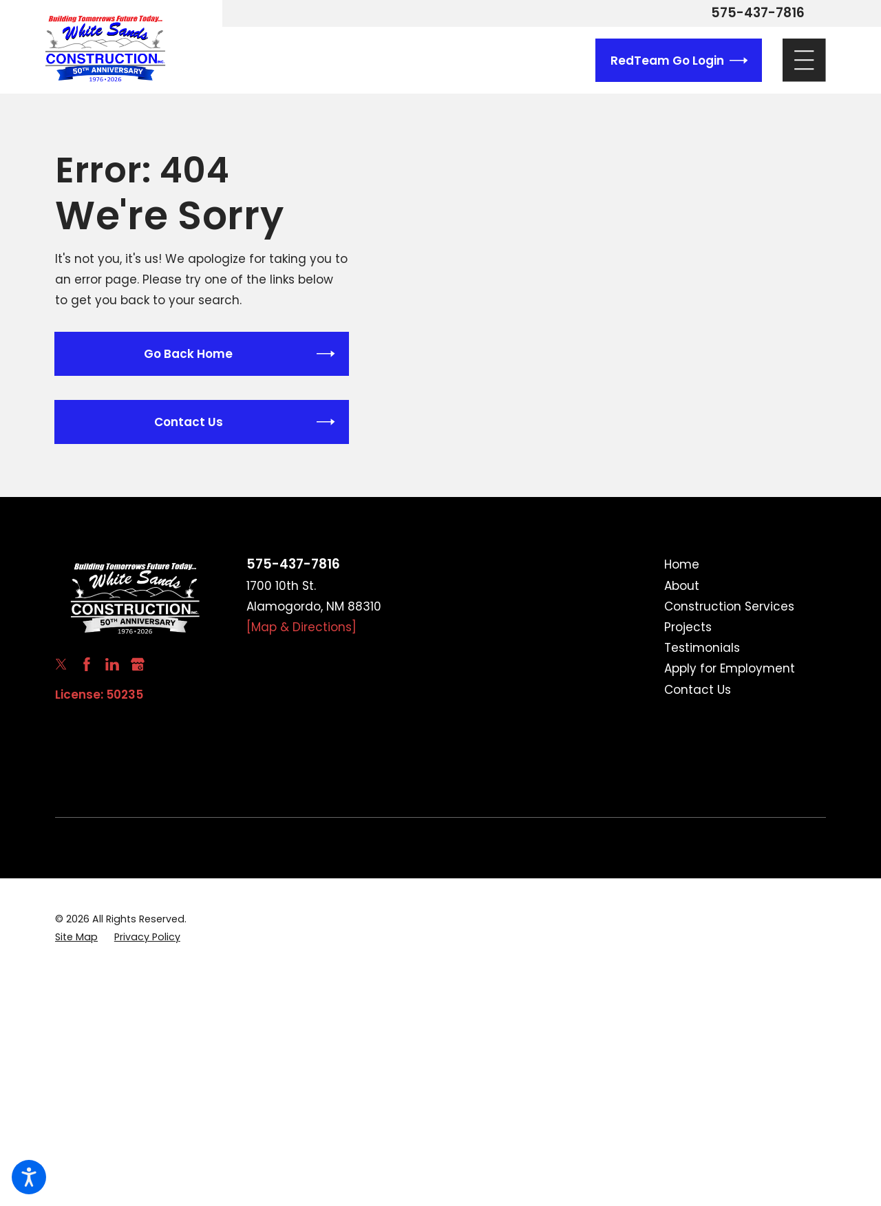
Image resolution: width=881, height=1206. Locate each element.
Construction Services (729, 606)
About (681, 586)
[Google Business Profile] (138, 664)
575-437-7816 (758, 13)
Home (681, 564)
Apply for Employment (729, 668)
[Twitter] (61, 664)
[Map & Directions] (301, 627)
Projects (688, 627)
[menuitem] (745, 564)
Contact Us (697, 689)
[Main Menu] (804, 60)
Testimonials (702, 647)
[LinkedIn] (112, 664)
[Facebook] (87, 664)
